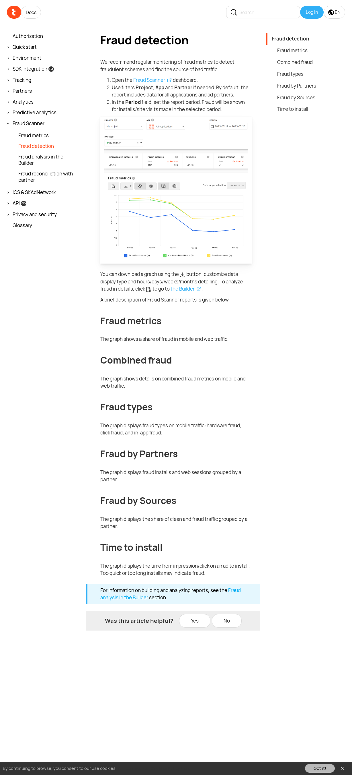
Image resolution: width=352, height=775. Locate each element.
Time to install (292, 109)
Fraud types (290, 74)
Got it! (320, 768)
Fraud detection (290, 38)
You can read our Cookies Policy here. (154, 768)
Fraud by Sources (296, 97)
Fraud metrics (292, 50)
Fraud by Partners (296, 85)
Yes (195, 620)
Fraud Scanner (149, 80)
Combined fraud (295, 62)
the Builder (183, 288)
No (227, 620)
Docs (31, 12)
